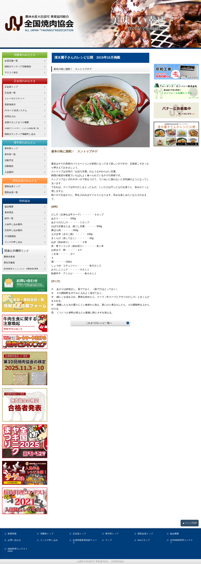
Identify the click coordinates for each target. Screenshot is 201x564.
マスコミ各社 (11, 72)
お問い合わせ (14, 540)
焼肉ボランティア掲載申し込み (20, 134)
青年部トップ (11, 148)
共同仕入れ (10, 116)
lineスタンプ (144, 540)
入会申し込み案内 (13, 224)
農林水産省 (9, 256)
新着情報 (12, 534)
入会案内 (9, 172)
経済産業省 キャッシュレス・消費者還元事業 (25, 268)
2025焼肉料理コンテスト (181, 541)
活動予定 (9, 160)
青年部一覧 (10, 154)
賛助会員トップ (12, 186)
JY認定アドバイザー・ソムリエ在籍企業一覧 (26, 128)
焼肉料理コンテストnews (18, 550)
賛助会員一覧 (11, 192)
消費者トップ (46, 534)
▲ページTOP (189, 523)
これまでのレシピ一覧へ (99, 323)
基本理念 (9, 212)
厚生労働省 (9, 262)
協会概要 (9, 206)
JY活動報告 (10, 236)
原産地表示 (10, 104)
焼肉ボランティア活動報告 (18, 66)
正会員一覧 (10, 92)
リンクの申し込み (13, 242)
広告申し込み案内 (13, 230)
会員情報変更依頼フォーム (85, 541)
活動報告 (9, 166)
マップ (108, 540)
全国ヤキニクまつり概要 (17, 122)
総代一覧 (9, 218)
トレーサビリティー (15, 98)
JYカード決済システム (16, 110)
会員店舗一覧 (11, 60)
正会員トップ (11, 86)
